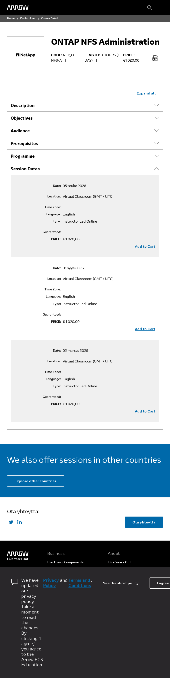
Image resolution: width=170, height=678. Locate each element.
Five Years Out (119, 562)
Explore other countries (35, 481)
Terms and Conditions (79, 582)
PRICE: (56, 239)
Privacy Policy (51, 582)
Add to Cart (145, 246)
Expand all (146, 93)
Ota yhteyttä (144, 522)
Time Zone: (52, 207)
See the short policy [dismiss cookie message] (121, 583)
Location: (54, 196)
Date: (57, 185)
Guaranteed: (52, 232)
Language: (53, 214)
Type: (57, 221)
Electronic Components (65, 562)
